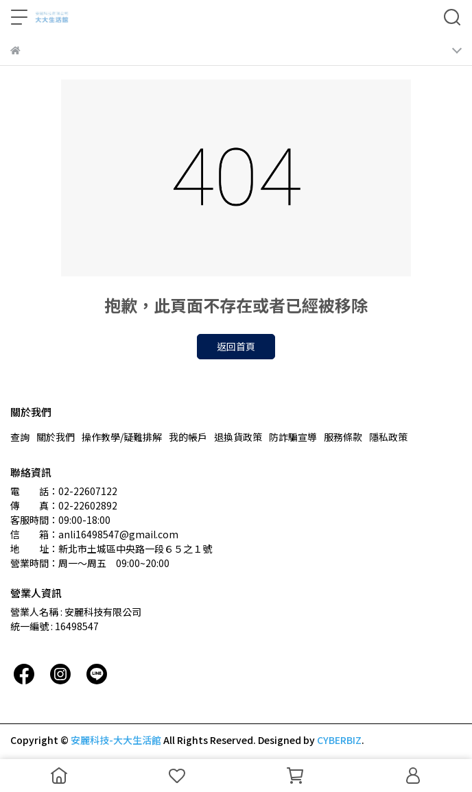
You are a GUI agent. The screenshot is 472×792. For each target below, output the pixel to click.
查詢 (20, 437)
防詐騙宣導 (293, 437)
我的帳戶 (188, 437)
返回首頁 (236, 346)
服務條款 (343, 437)
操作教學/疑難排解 (122, 437)
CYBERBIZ (339, 740)
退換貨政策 (238, 437)
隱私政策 (388, 437)
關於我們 (55, 437)
